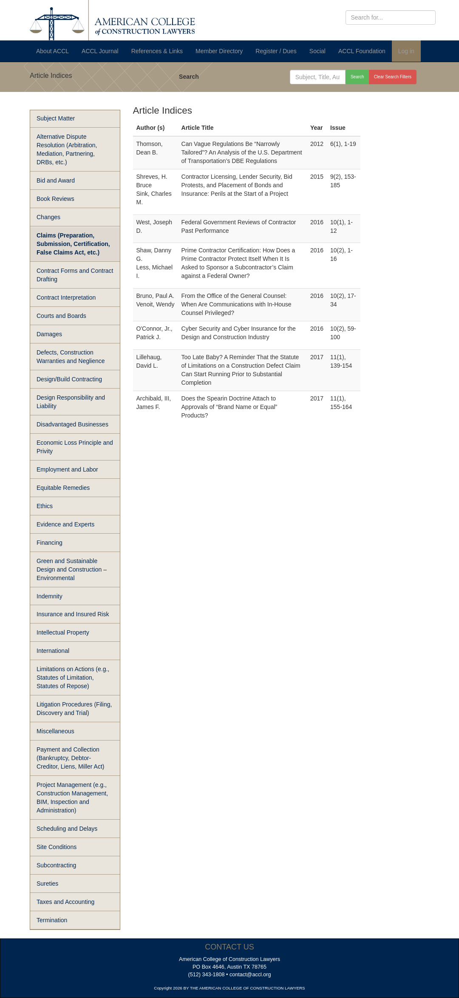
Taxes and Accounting (65, 901)
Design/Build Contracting (69, 379)
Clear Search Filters (392, 76)
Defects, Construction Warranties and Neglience (71, 356)
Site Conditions (56, 847)
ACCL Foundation (361, 51)
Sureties (47, 883)
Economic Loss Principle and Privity (75, 447)
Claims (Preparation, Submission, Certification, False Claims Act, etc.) (73, 244)
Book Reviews (55, 198)
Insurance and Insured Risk (73, 614)
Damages (49, 334)
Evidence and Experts (65, 524)
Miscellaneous (55, 731)
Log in (406, 51)
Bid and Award (56, 180)
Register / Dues (275, 51)
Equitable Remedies (63, 487)
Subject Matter (56, 118)
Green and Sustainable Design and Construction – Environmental (72, 569)
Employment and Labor (67, 469)
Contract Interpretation (66, 297)
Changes (48, 217)
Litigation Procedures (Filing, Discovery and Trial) (74, 708)
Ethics (45, 506)
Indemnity (49, 596)
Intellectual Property (63, 632)
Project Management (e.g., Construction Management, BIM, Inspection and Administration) (72, 797)
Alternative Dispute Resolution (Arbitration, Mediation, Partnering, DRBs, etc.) (67, 149)
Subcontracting (56, 865)
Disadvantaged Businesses (72, 424)
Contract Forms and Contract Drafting (75, 275)
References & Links (157, 51)
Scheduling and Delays (67, 828)
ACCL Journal (100, 51)
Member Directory (219, 51)
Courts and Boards (61, 315)
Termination (52, 920)
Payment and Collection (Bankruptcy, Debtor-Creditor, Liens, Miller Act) (71, 758)
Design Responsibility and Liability (71, 401)
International (53, 650)
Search (189, 76)
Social (317, 51)
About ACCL (52, 51)
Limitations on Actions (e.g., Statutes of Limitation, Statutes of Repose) (73, 677)
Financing (49, 542)
